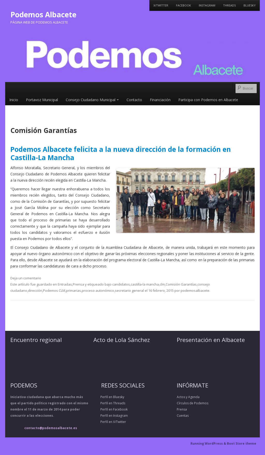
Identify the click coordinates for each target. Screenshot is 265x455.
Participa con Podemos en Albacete (208, 99)
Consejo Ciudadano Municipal (92, 99)
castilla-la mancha (145, 284)
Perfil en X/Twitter (109, 422)
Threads (229, 5)
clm (162, 284)
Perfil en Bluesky (108, 397)
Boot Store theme (241, 443)
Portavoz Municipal (42, 99)
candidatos (121, 284)
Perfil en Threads (109, 403)
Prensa (78, 284)
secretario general (129, 290)
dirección (35, 290)
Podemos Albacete (43, 14)
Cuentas (183, 415)
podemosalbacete (195, 290)
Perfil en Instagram (110, 415)
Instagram (207, 5)
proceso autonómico (98, 290)
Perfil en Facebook (110, 409)
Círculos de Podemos (192, 403)
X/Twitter (160, 5)
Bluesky (250, 5)
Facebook (183, 5)
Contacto (134, 99)
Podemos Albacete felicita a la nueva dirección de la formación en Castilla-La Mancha (120, 153)
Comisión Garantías (181, 284)
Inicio (13, 99)
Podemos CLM (54, 290)
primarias (73, 290)
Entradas (65, 284)
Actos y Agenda (188, 397)
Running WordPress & (208, 443)
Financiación (160, 99)
